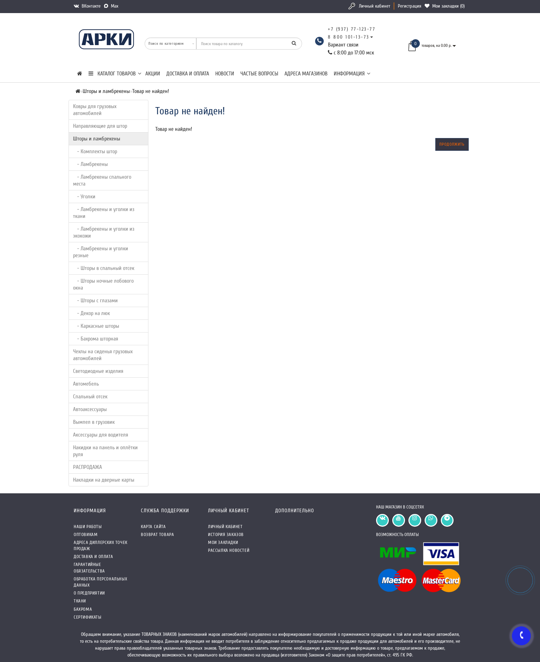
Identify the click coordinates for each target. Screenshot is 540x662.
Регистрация (409, 6)
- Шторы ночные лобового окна (103, 284)
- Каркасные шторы (96, 326)
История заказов (226, 534)
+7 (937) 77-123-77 (351, 29)
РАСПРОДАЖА (87, 467)
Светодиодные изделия (98, 371)
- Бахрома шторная (95, 339)
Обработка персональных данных (100, 582)
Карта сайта (153, 526)
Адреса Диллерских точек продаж (100, 545)
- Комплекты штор (95, 151)
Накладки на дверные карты (103, 480)
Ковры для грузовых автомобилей (94, 109)
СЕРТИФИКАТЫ (88, 617)
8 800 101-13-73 (349, 37)
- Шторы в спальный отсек (103, 268)
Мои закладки (223, 542)
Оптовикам (85, 534)
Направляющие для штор (100, 126)
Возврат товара (157, 534)
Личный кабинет (374, 6)
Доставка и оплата (187, 74)
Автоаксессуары (90, 409)
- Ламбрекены (90, 164)
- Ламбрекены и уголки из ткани (103, 212)
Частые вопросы (259, 74)
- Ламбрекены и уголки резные (100, 252)
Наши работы (88, 526)
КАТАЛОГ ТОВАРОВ (115, 74)
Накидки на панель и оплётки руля (105, 451)
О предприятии (89, 593)
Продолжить (452, 144)
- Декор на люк (91, 313)
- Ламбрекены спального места (102, 180)
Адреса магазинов (306, 74)
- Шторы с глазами (95, 300)
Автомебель (86, 384)
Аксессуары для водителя (100, 435)
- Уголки (84, 196)
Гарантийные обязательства (89, 567)
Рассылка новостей (228, 550)
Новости (224, 74)
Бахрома (83, 609)
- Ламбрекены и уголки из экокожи (103, 232)
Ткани (80, 600)
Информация (352, 74)
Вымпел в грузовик (94, 422)
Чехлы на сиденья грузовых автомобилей (103, 354)
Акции (152, 74)
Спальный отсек (90, 396)
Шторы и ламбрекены (96, 139)
